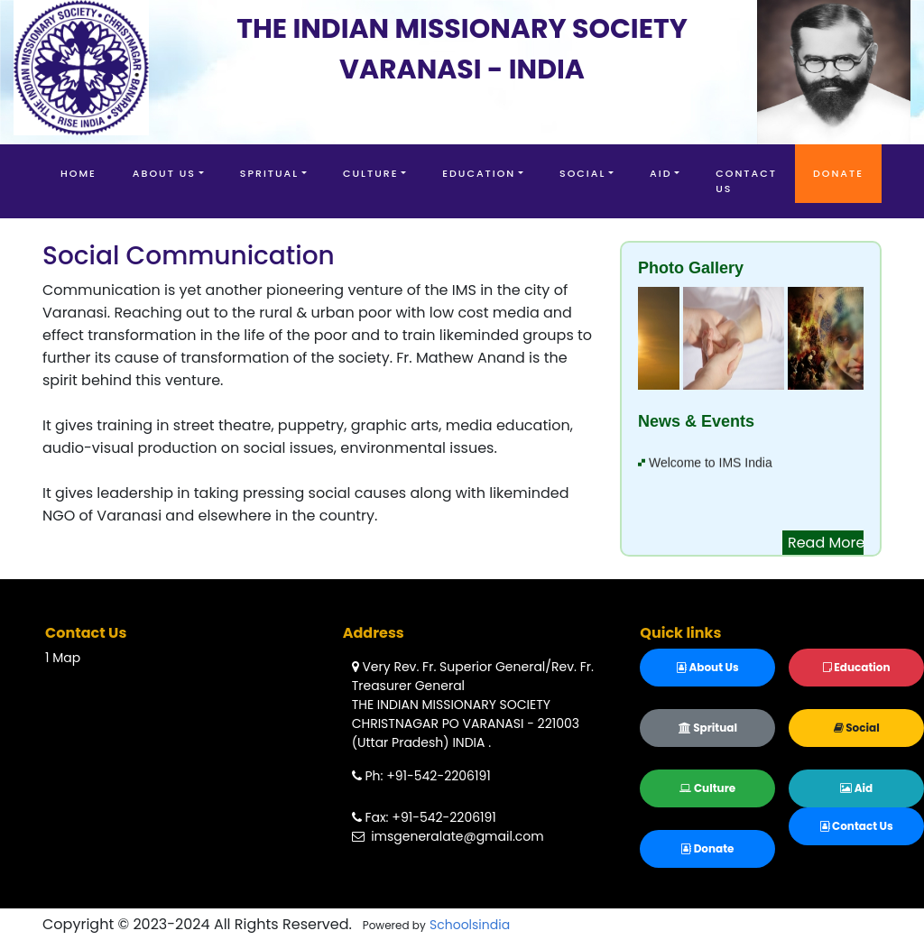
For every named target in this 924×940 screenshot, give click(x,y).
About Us (164, 173)
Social (582, 173)
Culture (371, 173)
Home (78, 173)
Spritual (269, 173)
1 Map (62, 658)
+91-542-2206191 (438, 776)
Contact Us (746, 181)
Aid (660, 173)
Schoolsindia (470, 925)
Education (478, 173)
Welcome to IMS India (710, 464)
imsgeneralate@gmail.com (448, 836)
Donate (838, 173)
